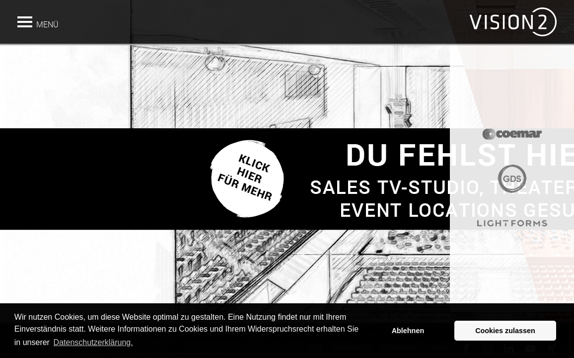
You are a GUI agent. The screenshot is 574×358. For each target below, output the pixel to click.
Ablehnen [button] (408, 331)
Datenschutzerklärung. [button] (93, 342)
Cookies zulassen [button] (505, 331)
